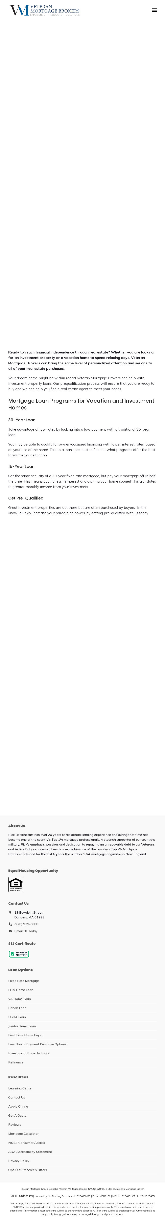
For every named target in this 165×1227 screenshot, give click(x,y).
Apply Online (18, 1106)
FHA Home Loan (20, 990)
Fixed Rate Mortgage (24, 981)
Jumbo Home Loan (22, 1026)
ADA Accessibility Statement (30, 1152)
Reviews (14, 1124)
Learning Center (20, 1088)
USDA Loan (17, 1017)
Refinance (15, 1062)
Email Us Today (26, 931)
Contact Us (16, 1097)
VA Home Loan (19, 999)
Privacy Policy (18, 1161)
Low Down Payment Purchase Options (37, 1044)
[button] (154, 10)
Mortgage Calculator (23, 1134)
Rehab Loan (17, 1008)
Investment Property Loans (29, 1053)
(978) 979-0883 (26, 924)
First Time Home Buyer (25, 1035)
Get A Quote (17, 1115)
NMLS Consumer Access (26, 1143)
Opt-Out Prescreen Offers (27, 1170)
